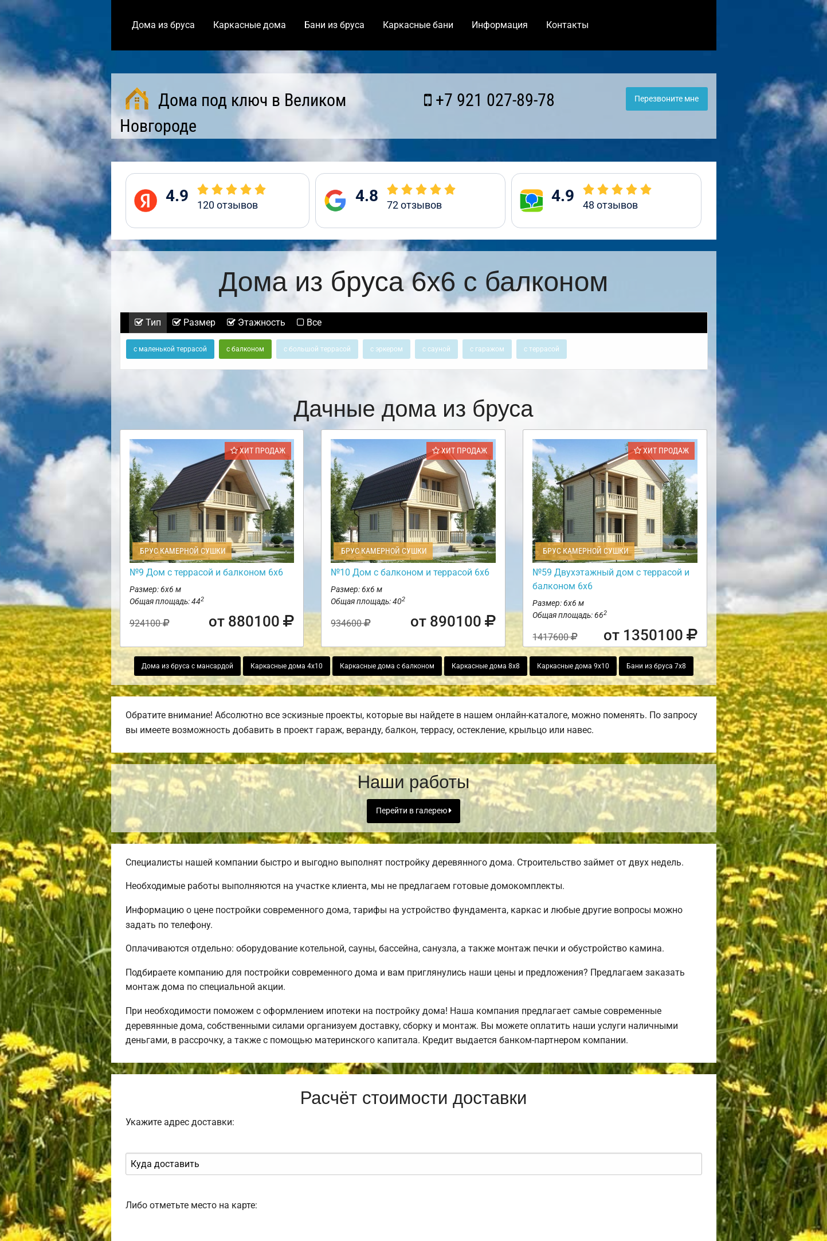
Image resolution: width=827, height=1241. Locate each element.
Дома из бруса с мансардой (187, 666)
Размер (194, 322)
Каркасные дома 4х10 (286, 666)
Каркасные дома (249, 24)
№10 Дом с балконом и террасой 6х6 (410, 572)
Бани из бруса (334, 24)
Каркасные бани (418, 24)
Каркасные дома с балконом (387, 666)
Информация (500, 24)
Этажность (256, 322)
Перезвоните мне (666, 99)
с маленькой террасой (170, 349)
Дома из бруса (163, 24)
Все (309, 322)
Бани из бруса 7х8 (656, 666)
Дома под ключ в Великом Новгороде (233, 111)
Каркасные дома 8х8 (486, 666)
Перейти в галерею (414, 811)
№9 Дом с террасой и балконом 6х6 (206, 572)
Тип (148, 322)
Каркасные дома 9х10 (573, 666)
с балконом (245, 349)
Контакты (567, 24)
